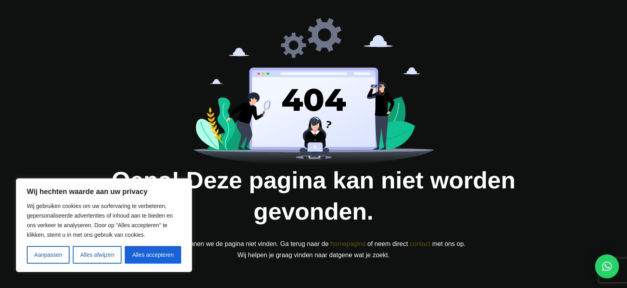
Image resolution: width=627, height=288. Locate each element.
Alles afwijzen (97, 255)
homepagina (347, 243)
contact (420, 243)
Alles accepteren (153, 255)
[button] (607, 266)
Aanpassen (48, 255)
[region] (104, 225)
